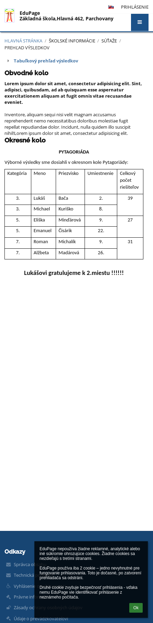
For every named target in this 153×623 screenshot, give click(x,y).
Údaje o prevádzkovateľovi (41, 618)
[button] (140, 22)
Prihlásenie (135, 7)
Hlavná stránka (23, 41)
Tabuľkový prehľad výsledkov (46, 61)
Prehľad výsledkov (27, 47)
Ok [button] (136, 607)
